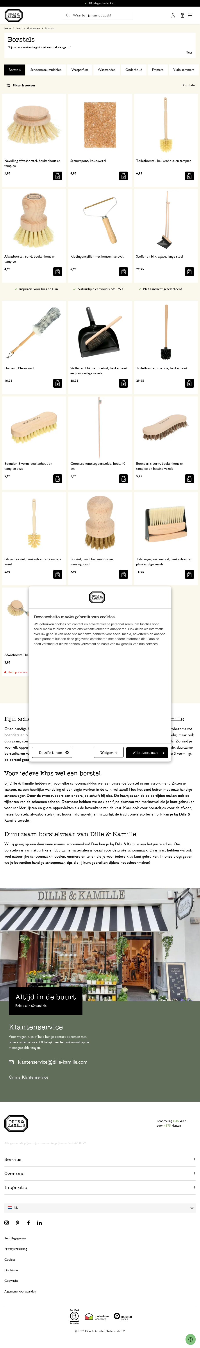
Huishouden (33, 28)
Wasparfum (79, 70)
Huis (18, 28)
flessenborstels (16, 814)
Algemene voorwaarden (20, 1291)
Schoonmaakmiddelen (46, 70)
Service (12, 1159)
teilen (90, 857)
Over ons (14, 1173)
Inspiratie (15, 1187)
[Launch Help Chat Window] (191, 1339)
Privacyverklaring (15, 1249)
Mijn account (173, 15)
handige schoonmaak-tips (52, 863)
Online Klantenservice (28, 1077)
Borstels (15, 70)
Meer (189, 52)
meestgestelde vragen (24, 1047)
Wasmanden (107, 70)
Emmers (157, 70)
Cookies (9, 1259)
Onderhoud (133, 70)
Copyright (11, 1280)
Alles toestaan (148, 753)
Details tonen (54, 753)
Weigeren (108, 753)
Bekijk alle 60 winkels (30, 1005)
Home (7, 28)
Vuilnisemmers (183, 70)
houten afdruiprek (76, 814)
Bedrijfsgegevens (15, 1238)
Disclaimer (11, 1270)
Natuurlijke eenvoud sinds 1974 (100, 289)
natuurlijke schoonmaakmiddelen (38, 857)
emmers (73, 857)
